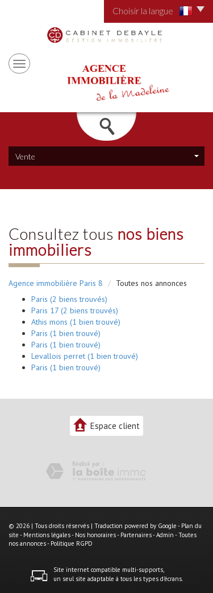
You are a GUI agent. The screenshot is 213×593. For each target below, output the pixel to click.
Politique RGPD (72, 543)
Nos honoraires (95, 535)
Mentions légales (46, 535)
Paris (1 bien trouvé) (66, 333)
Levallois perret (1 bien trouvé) (84, 356)
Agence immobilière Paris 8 (56, 283)
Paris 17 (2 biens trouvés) (74, 310)
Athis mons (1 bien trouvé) (75, 322)
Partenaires (136, 535)
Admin (165, 535)
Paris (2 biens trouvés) (69, 299)
